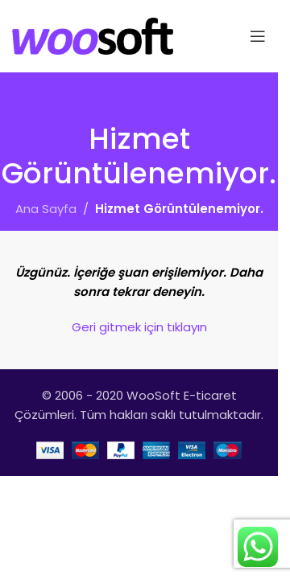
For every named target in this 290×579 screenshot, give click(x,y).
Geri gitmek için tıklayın (139, 326)
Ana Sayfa (46, 208)
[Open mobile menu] (258, 36)
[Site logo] (92, 35)
